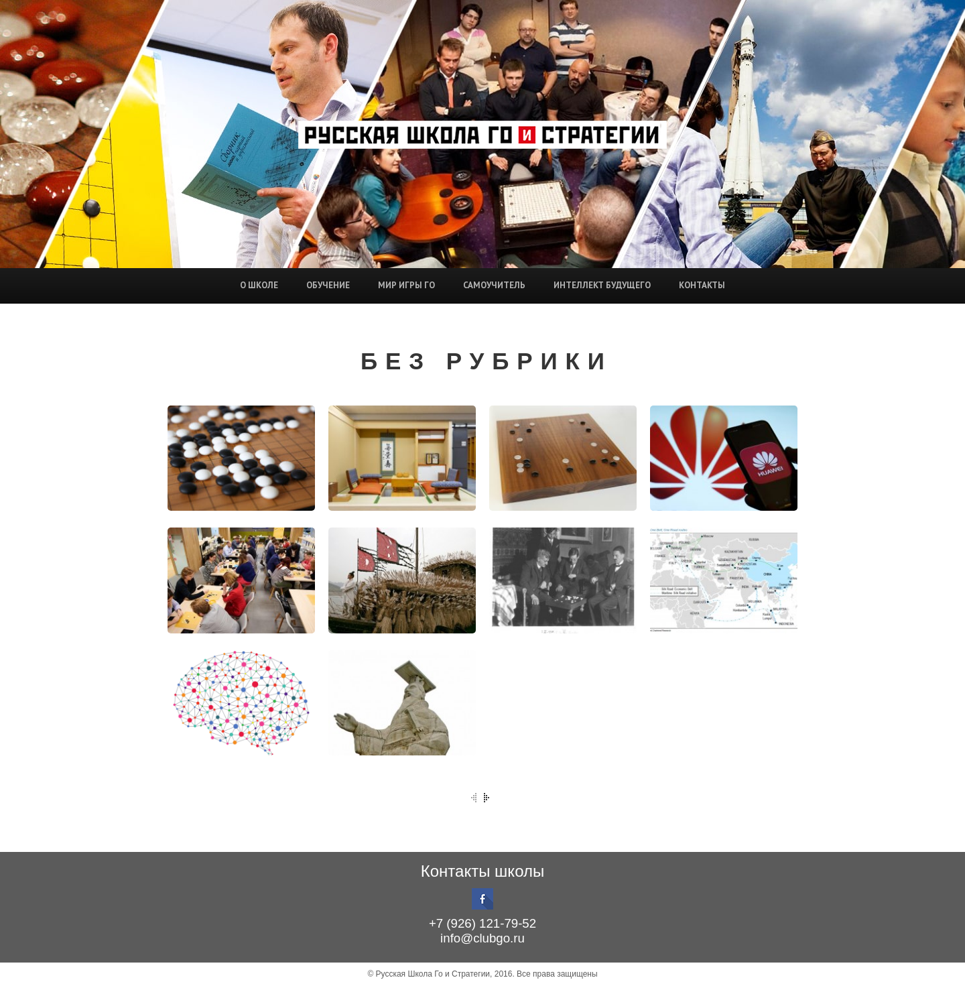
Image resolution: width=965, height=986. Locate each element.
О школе (259, 285)
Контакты (702, 285)
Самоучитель (494, 285)
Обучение (328, 285)
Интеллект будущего (602, 285)
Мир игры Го (406, 285)
